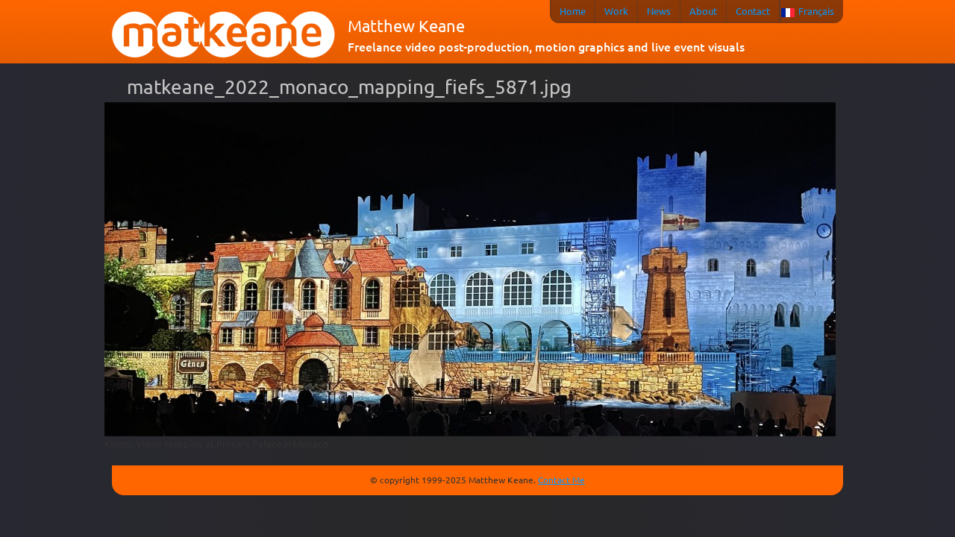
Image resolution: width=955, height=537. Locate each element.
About (703, 10)
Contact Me (561, 480)
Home (573, 10)
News (659, 10)
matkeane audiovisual (224, 35)
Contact (753, 10)
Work (616, 10)
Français (816, 10)
